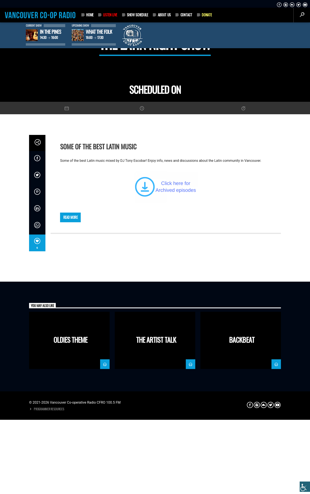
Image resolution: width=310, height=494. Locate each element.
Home (89, 14)
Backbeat (241, 473)
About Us (164, 14)
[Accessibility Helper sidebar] (305, 487)
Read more (70, 351)
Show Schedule (137, 14)
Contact (186, 14)
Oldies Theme (70, 473)
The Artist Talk (156, 473)
